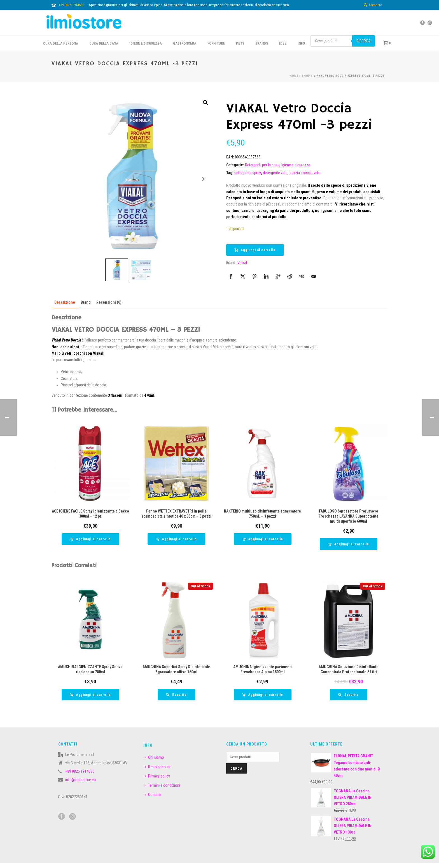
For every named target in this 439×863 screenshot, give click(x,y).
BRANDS (261, 43)
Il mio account (158, 767)
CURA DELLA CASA (103, 43)
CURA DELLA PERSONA (60, 43)
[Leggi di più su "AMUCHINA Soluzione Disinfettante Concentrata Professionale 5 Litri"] (348, 694)
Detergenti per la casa (262, 165)
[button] (205, 103)
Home (294, 75)
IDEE (282, 43)
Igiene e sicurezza (145, 43)
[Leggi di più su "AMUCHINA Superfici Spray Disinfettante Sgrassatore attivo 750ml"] (176, 694)
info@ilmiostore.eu (80, 779)
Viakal (242, 262)
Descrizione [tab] (64, 302)
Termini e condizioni (162, 785)
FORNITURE (216, 43)
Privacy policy (157, 776)
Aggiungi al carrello (255, 250)
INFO (301, 43)
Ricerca (363, 41)
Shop (306, 75)
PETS (240, 43)
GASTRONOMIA (184, 43)
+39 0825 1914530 (71, 5)
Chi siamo (154, 757)
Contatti (153, 794)
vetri (317, 172)
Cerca (236, 768)
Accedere (372, 5)
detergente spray (247, 172)
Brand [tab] (86, 302)
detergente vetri (275, 172)
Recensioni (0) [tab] (109, 302)
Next (203, 179)
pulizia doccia (300, 172)
